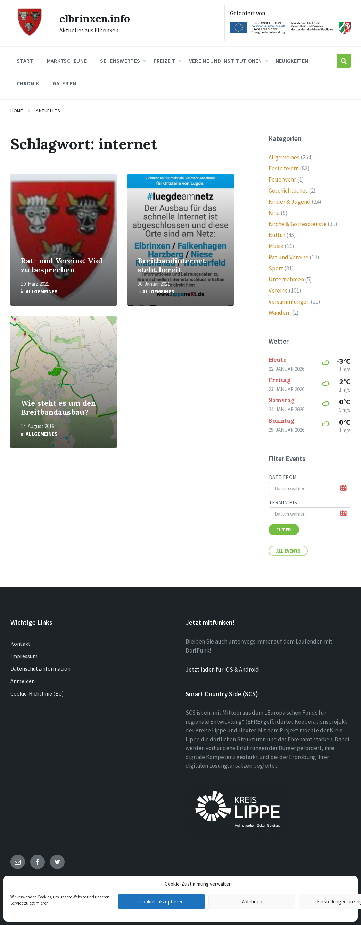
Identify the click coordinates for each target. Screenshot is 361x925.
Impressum (24, 656)
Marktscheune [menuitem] (67, 60)
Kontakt (20, 643)
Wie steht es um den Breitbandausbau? (58, 407)
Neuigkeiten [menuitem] (292, 60)
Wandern (280, 313)
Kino (274, 213)
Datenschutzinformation (40, 668)
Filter (284, 530)
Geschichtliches (288, 190)
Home (16, 111)
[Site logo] (29, 35)
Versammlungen (289, 301)
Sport (276, 268)
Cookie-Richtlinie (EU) (37, 693)
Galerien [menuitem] (64, 83)
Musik (276, 246)
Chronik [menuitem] (28, 83)
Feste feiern (284, 168)
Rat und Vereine (289, 257)
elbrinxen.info (94, 18)
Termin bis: (284, 502)
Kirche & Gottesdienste (298, 224)
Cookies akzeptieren (161, 901)
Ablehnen (252, 901)
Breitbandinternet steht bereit (172, 265)
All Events (288, 551)
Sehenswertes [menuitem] (120, 60)
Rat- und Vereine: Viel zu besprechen (62, 265)
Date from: (283, 477)
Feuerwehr (282, 179)
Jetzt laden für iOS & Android (222, 669)
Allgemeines (42, 291)
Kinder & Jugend (290, 201)
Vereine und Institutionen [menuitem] (225, 60)
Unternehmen (286, 279)
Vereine (278, 290)
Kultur (277, 235)
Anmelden (22, 681)
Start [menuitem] (25, 60)
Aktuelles (48, 111)
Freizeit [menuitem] (164, 60)
